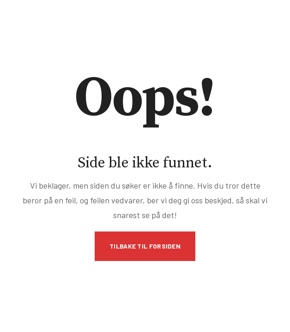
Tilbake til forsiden (145, 246)
